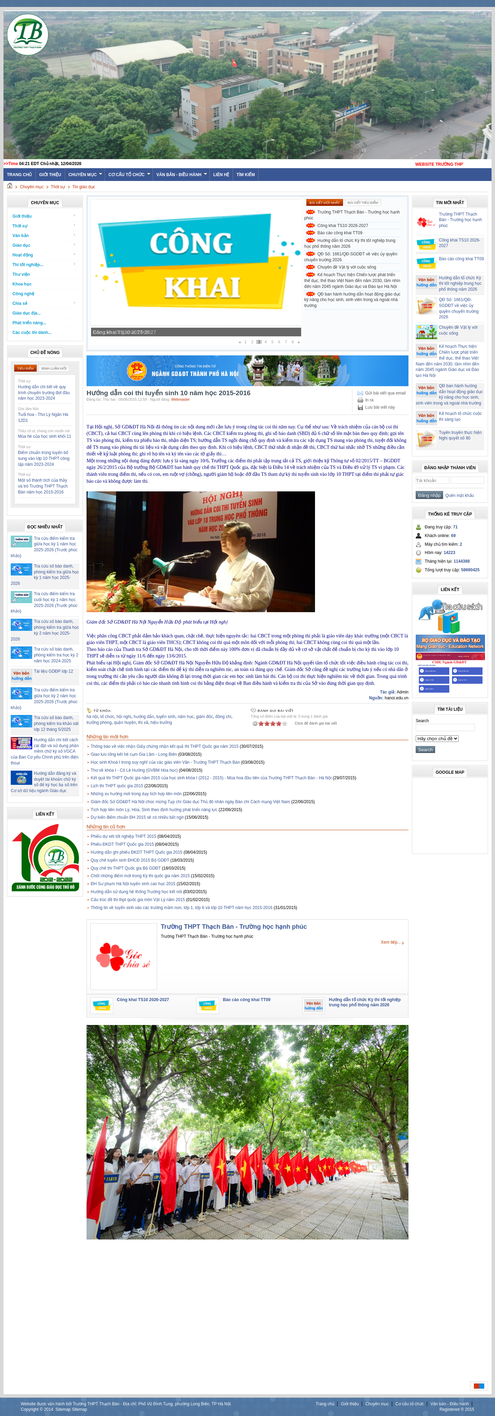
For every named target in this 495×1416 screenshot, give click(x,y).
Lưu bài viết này (380, 407)
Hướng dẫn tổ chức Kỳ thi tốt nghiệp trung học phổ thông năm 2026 (349, 243)
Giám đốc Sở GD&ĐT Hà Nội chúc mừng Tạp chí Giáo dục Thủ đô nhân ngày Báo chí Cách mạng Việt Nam (190, 801)
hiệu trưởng (161, 722)
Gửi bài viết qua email (385, 393)
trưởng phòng (99, 722)
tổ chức (107, 716)
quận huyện (125, 722)
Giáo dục (44, 245)
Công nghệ (23, 293)
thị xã (143, 722)
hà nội (92, 716)
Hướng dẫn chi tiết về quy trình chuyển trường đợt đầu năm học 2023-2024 (44, 392)
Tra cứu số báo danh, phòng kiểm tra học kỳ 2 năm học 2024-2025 (56, 655)
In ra (369, 400)
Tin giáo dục (83, 186)
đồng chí (223, 716)
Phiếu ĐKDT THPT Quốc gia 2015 (122, 844)
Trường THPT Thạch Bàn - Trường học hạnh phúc (352, 215)
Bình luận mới (54, 368)
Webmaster (180, 399)
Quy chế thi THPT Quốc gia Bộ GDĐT (126, 868)
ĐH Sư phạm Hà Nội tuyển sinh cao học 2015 (133, 883)
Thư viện (21, 274)
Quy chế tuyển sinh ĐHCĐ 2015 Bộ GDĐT (130, 860)
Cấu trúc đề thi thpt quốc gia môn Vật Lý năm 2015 (138, 899)
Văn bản (44, 235)
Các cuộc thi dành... (32, 332)
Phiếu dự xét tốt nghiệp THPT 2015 (123, 836)
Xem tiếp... (391, 942)
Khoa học (22, 284)
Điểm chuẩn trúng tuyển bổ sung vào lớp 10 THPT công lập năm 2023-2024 (44, 458)
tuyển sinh (165, 716)
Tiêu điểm (25, 368)
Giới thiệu (50, 174)
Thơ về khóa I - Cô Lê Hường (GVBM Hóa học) (134, 770)
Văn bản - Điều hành (181, 174)
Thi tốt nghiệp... (44, 264)
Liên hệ (221, 174)
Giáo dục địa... (26, 313)
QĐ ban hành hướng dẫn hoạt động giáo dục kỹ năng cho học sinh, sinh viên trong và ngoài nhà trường (352, 300)
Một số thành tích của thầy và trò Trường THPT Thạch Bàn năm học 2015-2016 (43, 486)
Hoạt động (44, 254)
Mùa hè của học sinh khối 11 (44, 436)
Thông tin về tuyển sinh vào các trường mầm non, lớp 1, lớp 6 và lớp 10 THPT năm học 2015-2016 (181, 907)
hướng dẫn (144, 716)
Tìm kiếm (245, 174)
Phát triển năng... (29, 322)
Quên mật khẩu (458, 495)
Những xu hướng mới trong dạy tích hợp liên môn (136, 793)
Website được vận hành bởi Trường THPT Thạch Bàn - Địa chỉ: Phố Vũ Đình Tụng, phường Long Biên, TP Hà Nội (126, 1403)
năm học (186, 716)
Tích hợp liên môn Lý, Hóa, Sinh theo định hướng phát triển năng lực (154, 809)
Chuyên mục (86, 174)
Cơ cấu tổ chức (129, 174)
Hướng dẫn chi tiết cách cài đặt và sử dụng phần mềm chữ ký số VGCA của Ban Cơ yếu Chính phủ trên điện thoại (45, 751)
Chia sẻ (44, 303)
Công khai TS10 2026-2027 (124, 332)
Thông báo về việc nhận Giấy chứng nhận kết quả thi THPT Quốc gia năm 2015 (164, 746)
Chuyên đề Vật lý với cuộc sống (346, 267)
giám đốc (204, 716)
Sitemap (63, 1409)
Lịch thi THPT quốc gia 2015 (117, 785)
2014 (48, 1409)
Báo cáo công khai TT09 (339, 232)
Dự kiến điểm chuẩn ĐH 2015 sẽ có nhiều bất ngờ (137, 817)
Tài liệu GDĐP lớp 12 (53, 671)
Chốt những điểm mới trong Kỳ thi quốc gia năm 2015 (140, 875)
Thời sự (58, 186)
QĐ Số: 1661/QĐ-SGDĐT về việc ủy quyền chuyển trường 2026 (350, 257)
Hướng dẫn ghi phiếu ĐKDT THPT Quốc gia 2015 (136, 852)
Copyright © (32, 1409)
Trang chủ (325, 1403)
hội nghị (124, 716)
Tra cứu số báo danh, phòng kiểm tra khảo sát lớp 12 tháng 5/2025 (56, 723)
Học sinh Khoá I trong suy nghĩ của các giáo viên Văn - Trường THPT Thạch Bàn (165, 762)
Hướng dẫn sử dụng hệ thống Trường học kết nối (136, 891)
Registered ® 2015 (457, 1409)
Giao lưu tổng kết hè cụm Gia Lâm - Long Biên (134, 754)
